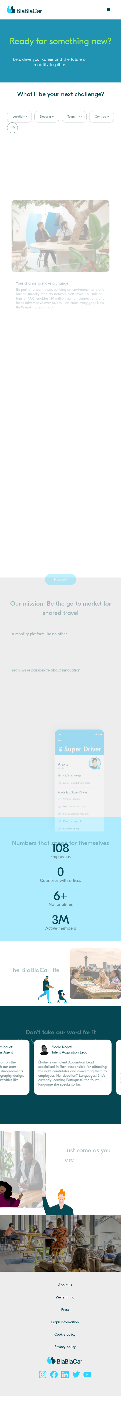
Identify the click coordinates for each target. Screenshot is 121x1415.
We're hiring (65, 1297)
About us (65, 1285)
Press (65, 1310)
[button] (108, 9)
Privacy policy (65, 1347)
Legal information (65, 1322)
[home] (25, 9)
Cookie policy (64, 1335)
